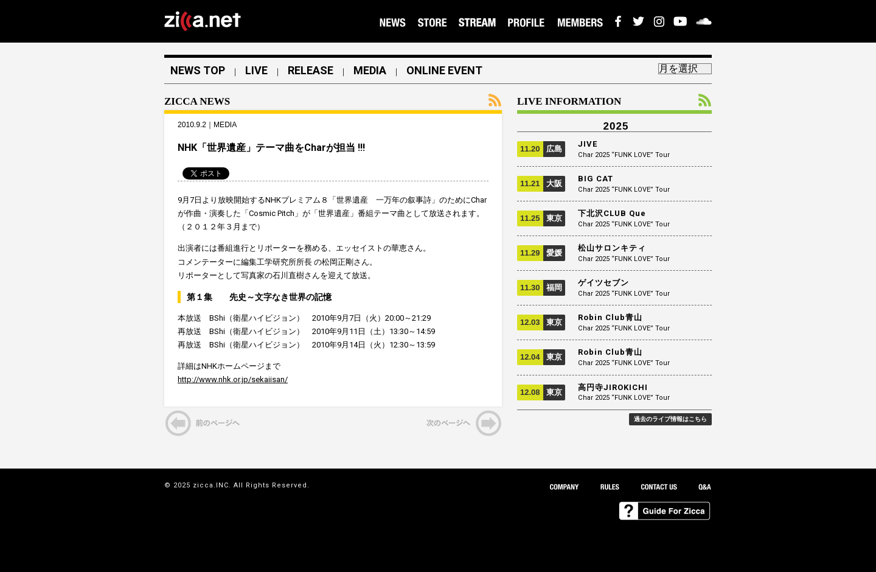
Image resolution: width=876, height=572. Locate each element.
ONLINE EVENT (444, 70)
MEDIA (369, 70)
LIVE (256, 70)
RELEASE (310, 70)
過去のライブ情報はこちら (670, 419)
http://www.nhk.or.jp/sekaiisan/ (233, 379)
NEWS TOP (197, 70)
